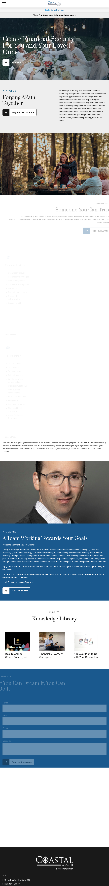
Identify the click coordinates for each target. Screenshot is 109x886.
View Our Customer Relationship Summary (54, 15)
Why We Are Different (23, 112)
